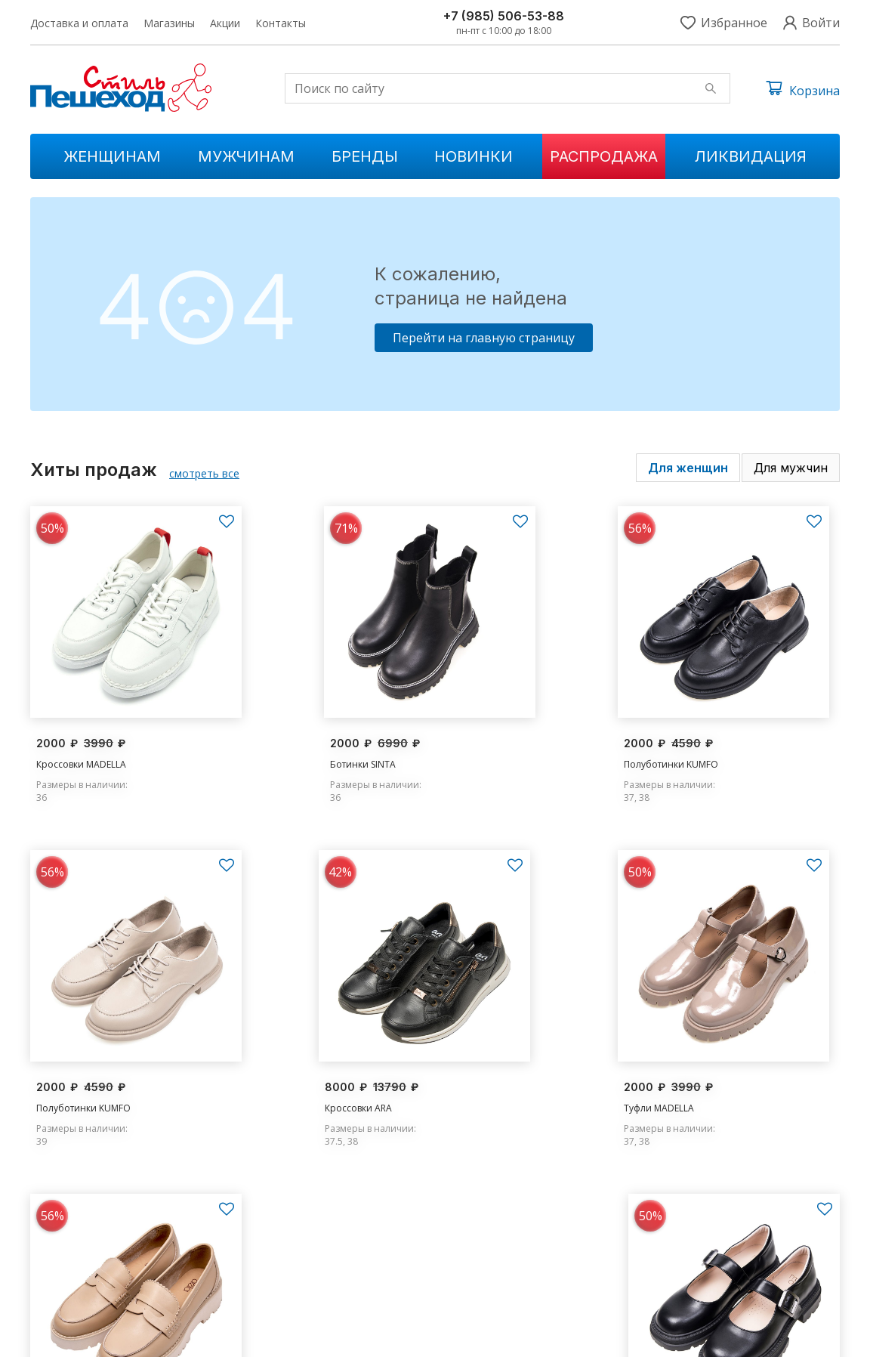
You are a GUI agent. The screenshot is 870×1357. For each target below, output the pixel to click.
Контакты (280, 23)
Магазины (169, 23)
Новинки (473, 156)
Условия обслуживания (787, 1334)
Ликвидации (283, 1280)
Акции (225, 23)
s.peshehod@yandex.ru (707, 1255)
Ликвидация (751, 156)
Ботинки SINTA (276, 741)
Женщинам (112, 156)
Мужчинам (246, 156)
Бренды (365, 156)
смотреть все (204, 473)
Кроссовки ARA (69, 1065)
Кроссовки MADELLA (81, 741)
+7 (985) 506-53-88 (503, 15)
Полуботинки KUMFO (497, 741)
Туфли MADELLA (278, 1065)
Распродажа (604, 156)
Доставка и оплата (79, 23)
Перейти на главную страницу (484, 337)
